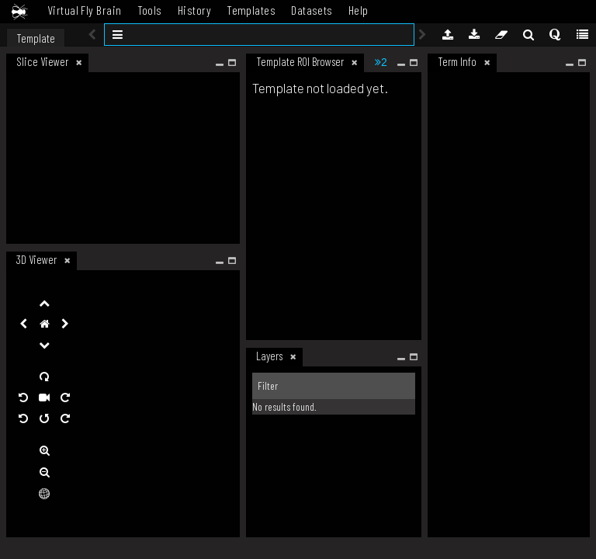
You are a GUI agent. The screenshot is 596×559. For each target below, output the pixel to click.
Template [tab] (35, 38)
